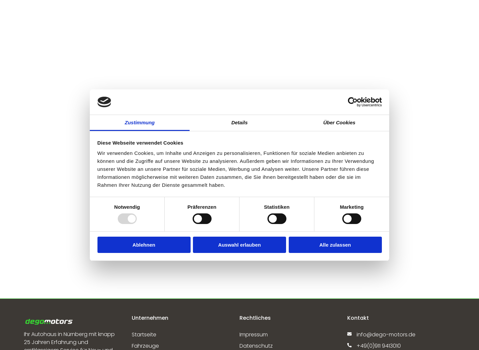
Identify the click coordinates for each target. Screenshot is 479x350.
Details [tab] (239, 122)
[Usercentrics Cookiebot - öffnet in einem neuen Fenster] (353, 102)
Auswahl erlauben (239, 245)
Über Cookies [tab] (339, 122)
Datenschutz (256, 346)
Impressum (254, 334)
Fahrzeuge (145, 346)
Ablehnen (143, 245)
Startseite (144, 334)
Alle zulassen (335, 245)
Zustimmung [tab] (140, 122)
